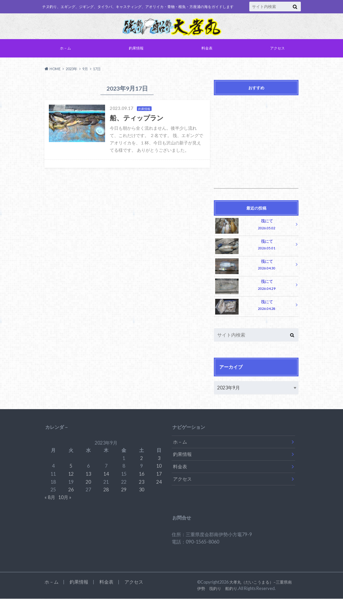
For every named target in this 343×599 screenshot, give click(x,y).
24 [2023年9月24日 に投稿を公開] (159, 482)
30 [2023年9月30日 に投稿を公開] (141, 490)
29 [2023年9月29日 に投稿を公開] (123, 490)
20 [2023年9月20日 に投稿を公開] (88, 482)
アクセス (277, 49)
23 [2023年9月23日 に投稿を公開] (141, 482)
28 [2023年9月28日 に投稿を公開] (106, 490)
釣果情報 (136, 49)
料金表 (206, 49)
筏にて (254, 226)
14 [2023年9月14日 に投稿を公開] (106, 474)
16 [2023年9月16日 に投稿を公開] (141, 474)
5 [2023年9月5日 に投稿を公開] (71, 466)
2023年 (71, 70)
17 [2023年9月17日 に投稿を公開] (159, 474)
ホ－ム (65, 49)
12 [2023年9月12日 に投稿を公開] (71, 474)
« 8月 (50, 497)
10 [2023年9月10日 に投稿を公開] (159, 466)
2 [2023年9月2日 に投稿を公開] (141, 458)
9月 (85, 70)
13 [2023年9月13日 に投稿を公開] (88, 474)
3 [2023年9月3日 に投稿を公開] (159, 458)
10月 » (64, 497)
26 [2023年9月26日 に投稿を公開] (71, 490)
